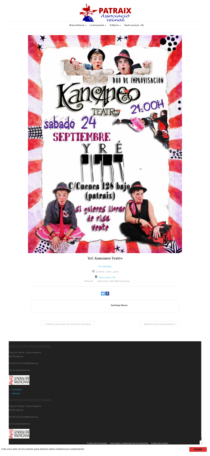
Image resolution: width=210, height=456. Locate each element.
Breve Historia (76, 25)
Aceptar (198, 449)
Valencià (16, 393)
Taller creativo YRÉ (106, 277)
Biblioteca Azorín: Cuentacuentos (159, 324)
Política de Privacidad (97, 443)
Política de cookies (159, 443)
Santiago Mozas (119, 305)
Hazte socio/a (131, 25)
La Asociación (97, 25)
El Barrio (114, 25)
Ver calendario (105, 266)
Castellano (17, 389)
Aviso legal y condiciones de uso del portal (129, 443)
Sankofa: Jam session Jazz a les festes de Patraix (69, 324)
